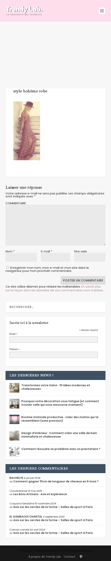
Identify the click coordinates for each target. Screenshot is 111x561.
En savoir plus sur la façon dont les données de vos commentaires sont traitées (54, 288)
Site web (80, 251)
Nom (10, 251)
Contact (69, 557)
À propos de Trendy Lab (44, 557)
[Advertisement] (55, 51)
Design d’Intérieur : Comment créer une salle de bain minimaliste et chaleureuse (59, 435)
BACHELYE (16, 478)
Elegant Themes (45, 551)
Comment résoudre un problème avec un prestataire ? (60, 449)
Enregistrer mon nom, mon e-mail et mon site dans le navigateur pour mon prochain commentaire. (47, 269)
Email (13, 334)
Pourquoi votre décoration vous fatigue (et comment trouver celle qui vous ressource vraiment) (60, 403)
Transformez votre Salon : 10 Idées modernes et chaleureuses (55, 387)
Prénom (14, 349)
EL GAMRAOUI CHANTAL (25, 517)
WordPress (85, 551)
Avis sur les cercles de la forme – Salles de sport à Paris (53, 507)
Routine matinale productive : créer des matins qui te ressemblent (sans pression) (60, 419)
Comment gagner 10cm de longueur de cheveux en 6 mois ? (56, 481)
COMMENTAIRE (16, 203)
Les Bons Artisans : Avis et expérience (40, 494)
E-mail (46, 251)
